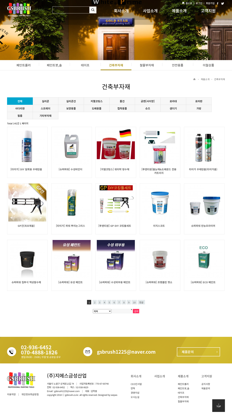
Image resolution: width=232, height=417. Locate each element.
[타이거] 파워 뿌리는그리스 (70, 226)
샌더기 (173, 108)
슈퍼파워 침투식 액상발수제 (26, 282)
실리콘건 (71, 101)
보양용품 (71, 108)
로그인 (199, 3)
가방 (198, 108)
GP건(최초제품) (26, 226)
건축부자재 (183, 397)
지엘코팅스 (97, 101)
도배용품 (97, 108)
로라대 (173, 101)
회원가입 (210, 3)
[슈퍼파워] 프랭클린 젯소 (159, 282)
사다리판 (20, 108)
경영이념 (135, 392)
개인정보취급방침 (30, 394)
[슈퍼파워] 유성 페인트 (70, 282)
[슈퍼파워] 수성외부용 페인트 (114, 282)
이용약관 (11, 394)
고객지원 (208, 10)
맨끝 (141, 302)
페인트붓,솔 (183, 388)
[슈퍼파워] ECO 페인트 (203, 282)
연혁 (133, 388)
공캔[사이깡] (148, 101)
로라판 (198, 101)
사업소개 (150, 10)
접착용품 (122, 108)
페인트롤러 (183, 384)
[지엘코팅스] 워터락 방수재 (114, 169)
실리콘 (45, 101)
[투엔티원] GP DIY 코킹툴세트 (114, 226)
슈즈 (147, 108)
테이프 (181, 392)
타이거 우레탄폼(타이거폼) (203, 169)
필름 (20, 115)
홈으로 (189, 3)
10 (134, 302)
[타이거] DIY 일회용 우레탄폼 (26, 169)
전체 (20, 101)
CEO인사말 (136, 384)
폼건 (122, 101)
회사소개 (121, 10)
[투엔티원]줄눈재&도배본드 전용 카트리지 (159, 170)
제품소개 (179, 10)
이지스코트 (159, 226)
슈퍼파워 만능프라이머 (203, 226)
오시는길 (135, 397)
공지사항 (205, 384)
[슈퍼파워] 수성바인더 (70, 169)
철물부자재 (183, 401)
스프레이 (45, 108)
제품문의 (205, 388)
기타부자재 (45, 115)
